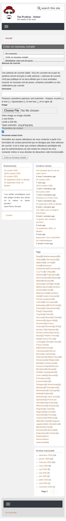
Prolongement (42, 378)
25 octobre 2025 (11, 170)
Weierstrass (41, 406)
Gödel (47, 421)
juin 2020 (43, 476)
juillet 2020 (43, 480)
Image (4, 105)
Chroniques (50, 302)
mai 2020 (43, 473)
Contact (9, 215)
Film (55, 284)
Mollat (38, 363)
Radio (38, 393)
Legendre (49, 354)
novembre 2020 (45, 487)
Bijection (39, 427)
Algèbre (39, 262)
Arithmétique (41, 305)
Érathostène (41, 433)
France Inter (41, 345)
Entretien (54, 268)
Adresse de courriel (11, 63)
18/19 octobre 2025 (12, 173)
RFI (57, 326)
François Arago (42, 366)
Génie (48, 342)
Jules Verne (52, 397)
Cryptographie (49, 372)
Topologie (53, 390)
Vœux (56, 342)
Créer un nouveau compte (19, 56)
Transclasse (41, 351)
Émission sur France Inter (47, 198)
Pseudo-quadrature (44, 299)
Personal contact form (12, 135)
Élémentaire (41, 390)
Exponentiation (42, 381)
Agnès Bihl (50, 320)
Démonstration (42, 278)
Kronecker (40, 430)
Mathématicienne (43, 348)
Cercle (50, 412)
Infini (48, 427)
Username (6, 89)
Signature (52, 330)
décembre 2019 (45, 455)
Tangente (46, 311)
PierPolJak (54, 305)
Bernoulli (51, 430)
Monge (51, 369)
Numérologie (53, 384)
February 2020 (45, 462)
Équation (53, 406)
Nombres (40, 275)
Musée (48, 317)
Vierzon (39, 317)
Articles (39, 284)
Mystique (40, 387)
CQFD (48, 284)
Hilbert (39, 421)
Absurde (52, 375)
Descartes (40, 397)
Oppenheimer (51, 308)
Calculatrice (53, 424)
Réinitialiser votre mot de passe (19, 60)
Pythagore (40, 384)
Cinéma (39, 302)
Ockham (52, 433)
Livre (38, 265)
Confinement (49, 363)
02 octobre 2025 (11, 176)
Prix (38, 311)
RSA (38, 372)
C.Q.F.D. (39, 272)
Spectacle (40, 400)
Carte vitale (41, 375)
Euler (48, 290)
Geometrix (40, 323)
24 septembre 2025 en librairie (17, 180)
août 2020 (43, 483)
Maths (38, 281)
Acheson (40, 320)
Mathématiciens (43, 287)
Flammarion (51, 259)
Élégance (53, 360)
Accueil (8, 38)
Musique (47, 281)
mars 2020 (43, 466)
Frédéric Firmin (50, 336)
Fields (56, 317)
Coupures (40, 418)
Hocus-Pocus (48, 339)
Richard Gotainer (43, 333)
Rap (38, 339)
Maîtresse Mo (42, 293)
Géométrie (40, 415)
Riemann (49, 326)
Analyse (52, 403)
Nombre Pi (40, 330)
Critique (49, 272)
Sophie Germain (50, 296)
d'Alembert (40, 357)
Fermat (51, 415)
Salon (48, 314)
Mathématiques (50, 256)
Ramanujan (41, 360)
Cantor (49, 409)
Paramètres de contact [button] (12, 128)
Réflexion (51, 418)
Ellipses (54, 278)
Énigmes (40, 409)
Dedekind (40, 436)
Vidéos (39, 259)
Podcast (39, 308)
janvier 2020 (44, 459)
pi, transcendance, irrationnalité (42, 439)
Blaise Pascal (53, 357)
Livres (49, 262)
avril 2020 (43, 469)
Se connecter (11, 53)
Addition (47, 393)
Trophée (39, 314)
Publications (52, 275)
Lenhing (39, 342)
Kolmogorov (52, 387)
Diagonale (40, 412)
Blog (38, 256)
